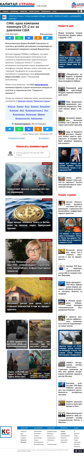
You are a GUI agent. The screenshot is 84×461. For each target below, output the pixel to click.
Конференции (52, 431)
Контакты (77, 446)
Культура (50, 434)
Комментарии (47, 34)
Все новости (43, 138)
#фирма (41, 114)
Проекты (64, 428)
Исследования (39, 444)
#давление (45, 106)
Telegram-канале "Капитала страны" (34, 101)
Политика (37, 434)
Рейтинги (64, 442)
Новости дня (66, 25)
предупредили (41, 84)
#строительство (22, 118)
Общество (23, 11)
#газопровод (19, 114)
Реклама (77, 444)
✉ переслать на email (16, 138)
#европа (35, 106)
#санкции (14, 110)
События (24, 428)
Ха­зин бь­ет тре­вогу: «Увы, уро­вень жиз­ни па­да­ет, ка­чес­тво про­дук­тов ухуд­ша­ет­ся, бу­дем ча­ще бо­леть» (70, 62)
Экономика (47, 163)
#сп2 (22, 110)
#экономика (36, 118)
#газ (46, 110)
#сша (27, 106)
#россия (11, 106)
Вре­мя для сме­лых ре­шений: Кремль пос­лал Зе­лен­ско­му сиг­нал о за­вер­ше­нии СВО (70, 166)
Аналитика (14, 11)
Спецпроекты (46, 11)
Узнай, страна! (34, 11)
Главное (6, 11)
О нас (54, 11)
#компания (31, 114)
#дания (20, 106)
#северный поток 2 (34, 110)
